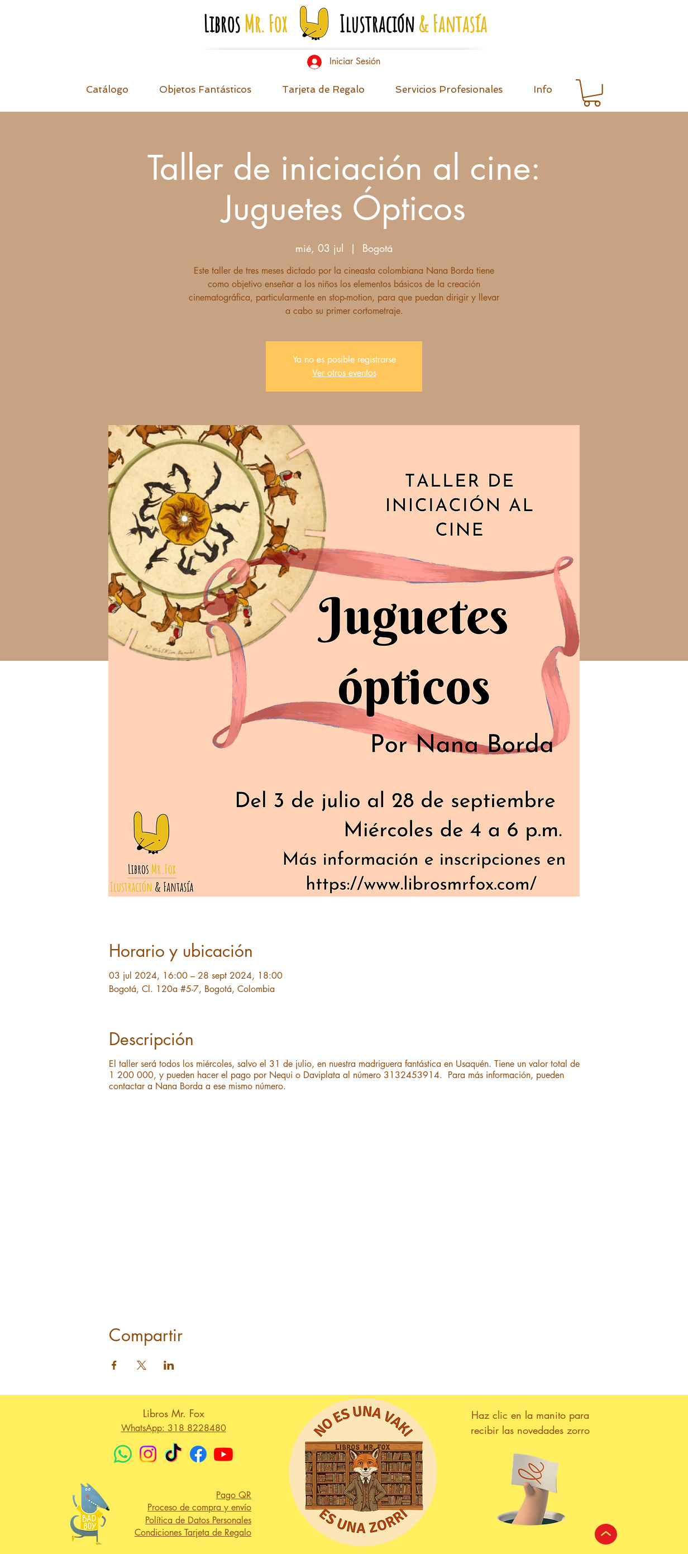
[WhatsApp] (123, 1454)
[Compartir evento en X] (141, 1365)
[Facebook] (198, 1454)
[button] (542, 93)
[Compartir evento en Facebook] (114, 1365)
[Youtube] (223, 1454)
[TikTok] (173, 1454)
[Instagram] (148, 1454)
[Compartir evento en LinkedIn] (169, 1365)
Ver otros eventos (344, 373)
